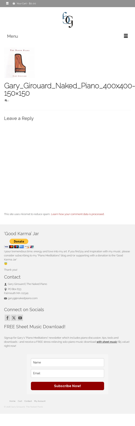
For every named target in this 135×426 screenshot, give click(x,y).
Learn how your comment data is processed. (78, 214)
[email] (67, 373)
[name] (67, 362)
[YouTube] (20, 318)
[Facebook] (7, 318)
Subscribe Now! (67, 386)
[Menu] (67, 36)
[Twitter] (14, 318)
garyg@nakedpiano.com (21, 298)
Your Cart (24, 3)
